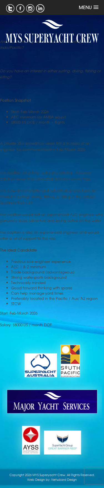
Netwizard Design (64, 479)
